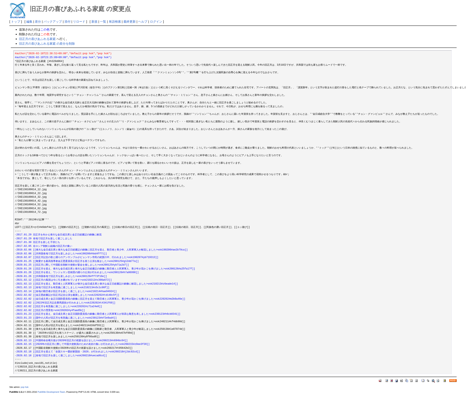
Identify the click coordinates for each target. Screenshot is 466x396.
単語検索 (115, 21)
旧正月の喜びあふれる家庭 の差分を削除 (47, 43)
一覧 (103, 21)
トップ (15, 21)
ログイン (156, 21)
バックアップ (52, 21)
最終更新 (129, 21)
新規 (94, 21)
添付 (67, 21)
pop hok (25, 387)
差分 (38, 21)
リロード (79, 21)
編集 (29, 21)
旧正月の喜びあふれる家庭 (37, 39)
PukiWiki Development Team (51, 392)
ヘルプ (142, 21)
